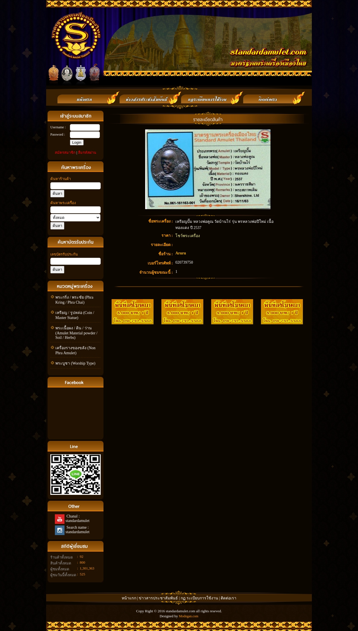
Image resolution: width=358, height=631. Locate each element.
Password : (57, 134)
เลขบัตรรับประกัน (64, 254)
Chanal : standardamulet (77, 518)
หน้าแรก (129, 598)
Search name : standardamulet (77, 529)
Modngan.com (188, 616)
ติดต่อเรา (228, 598)
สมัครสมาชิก (65, 152)
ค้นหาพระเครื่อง (63, 203)
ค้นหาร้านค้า (60, 179)
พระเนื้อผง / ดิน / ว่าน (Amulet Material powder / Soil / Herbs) (76, 333)
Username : (58, 127)
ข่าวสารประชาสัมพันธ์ (159, 598)
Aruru (180, 253)
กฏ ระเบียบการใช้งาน (199, 598)
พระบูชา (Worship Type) (75, 363)
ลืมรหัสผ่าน (87, 152)
